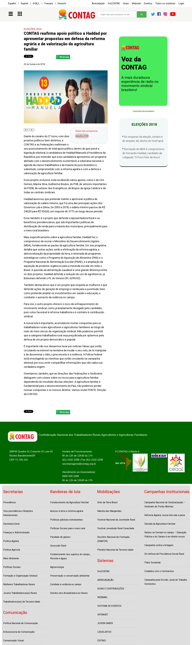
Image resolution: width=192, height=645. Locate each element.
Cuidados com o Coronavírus (159, 571)
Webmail (136, 3)
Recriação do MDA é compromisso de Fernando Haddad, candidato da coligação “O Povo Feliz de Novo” (143, 153)
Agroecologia (57, 567)
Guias (126, 3)
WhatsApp (63, 56)
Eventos (148, 3)
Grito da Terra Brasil (107, 502)
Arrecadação (98, 3)
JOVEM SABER (105, 623)
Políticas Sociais (12, 567)
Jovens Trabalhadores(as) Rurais (20, 593)
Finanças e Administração (16, 532)
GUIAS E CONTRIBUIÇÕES (110, 588)
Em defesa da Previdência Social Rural (164, 553)
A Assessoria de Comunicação (19, 631)
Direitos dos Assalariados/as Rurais (69, 593)
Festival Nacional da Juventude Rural (116, 519)
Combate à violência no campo (65, 584)
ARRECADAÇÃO (105, 580)
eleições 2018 (82, 136)
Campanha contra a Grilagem (158, 545)
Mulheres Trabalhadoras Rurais (19, 584)
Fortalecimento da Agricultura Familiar (69, 502)
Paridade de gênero (60, 537)
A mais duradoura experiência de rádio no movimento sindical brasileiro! (139, 84)
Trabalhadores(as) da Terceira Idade (21, 601)
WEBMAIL (102, 597)
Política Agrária (11, 541)
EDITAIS (101, 640)
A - (32, 130)
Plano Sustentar (152, 562)
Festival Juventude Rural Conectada (115, 528)
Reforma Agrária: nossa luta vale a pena (164, 515)
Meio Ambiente (11, 558)
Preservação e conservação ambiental (69, 575)
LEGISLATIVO (104, 631)
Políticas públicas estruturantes (66, 519)
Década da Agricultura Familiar (159, 523)
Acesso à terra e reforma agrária (66, 511)
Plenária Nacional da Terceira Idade (115, 549)
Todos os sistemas (165, 3)
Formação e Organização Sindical (20, 575)
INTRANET (102, 614)
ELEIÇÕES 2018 (32, 29)
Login (181, 3)
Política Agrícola (11, 549)
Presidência (9, 502)
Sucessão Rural (58, 545)
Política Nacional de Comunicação (20, 623)
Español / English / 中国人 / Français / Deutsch (37, 3)
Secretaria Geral (11, 523)
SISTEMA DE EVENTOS (109, 606)
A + (26, 130)
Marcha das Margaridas (109, 511)
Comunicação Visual (13, 640)
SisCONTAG (114, 3)
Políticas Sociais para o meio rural (67, 528)
